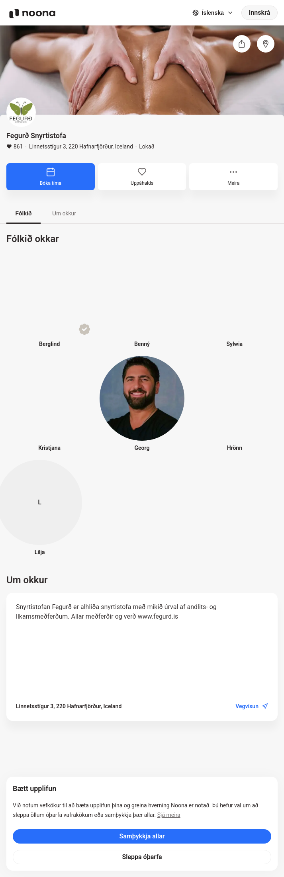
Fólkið (23, 213)
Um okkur (64, 213)
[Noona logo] (32, 13)
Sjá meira (168, 815)
